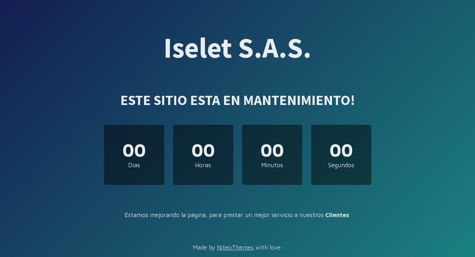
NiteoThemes (235, 247)
